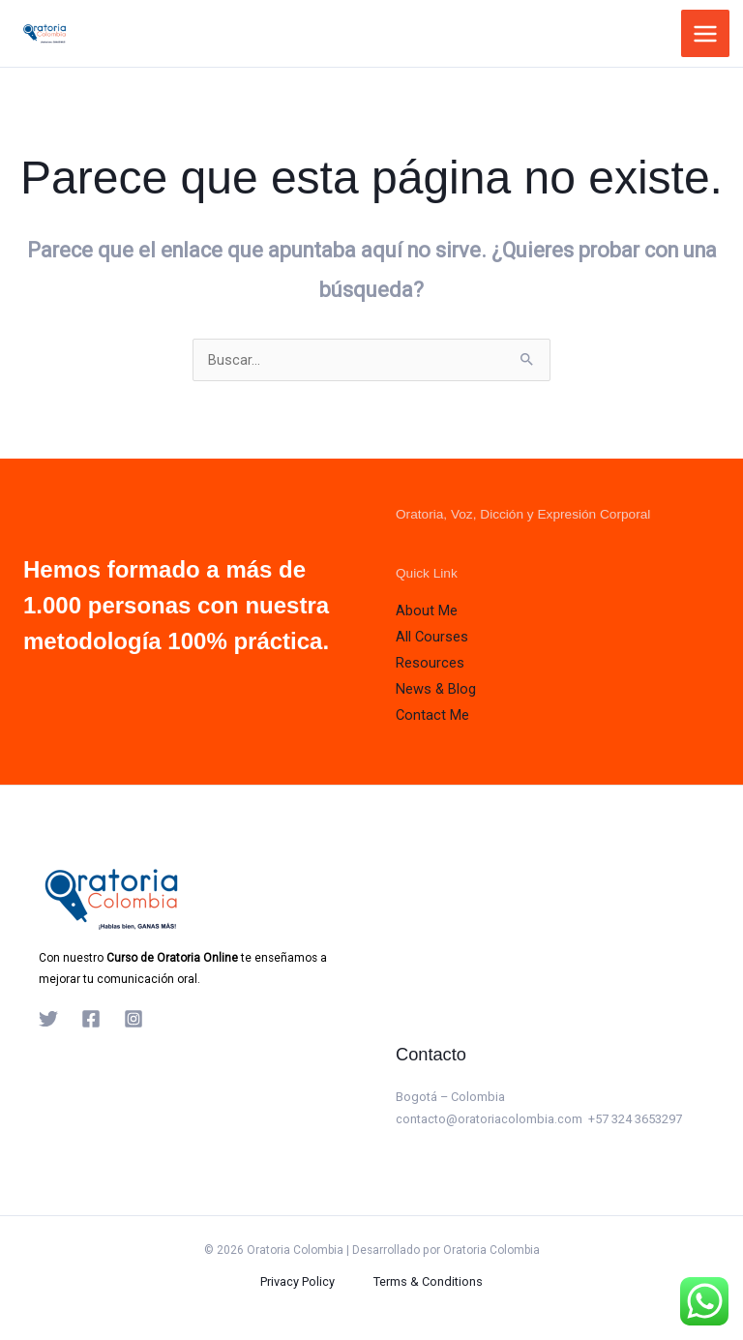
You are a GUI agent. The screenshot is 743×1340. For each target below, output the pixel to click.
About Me (427, 610)
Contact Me (432, 715)
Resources (430, 662)
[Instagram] (133, 1018)
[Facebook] (91, 1018)
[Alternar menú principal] (705, 34)
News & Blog (436, 689)
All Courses (432, 636)
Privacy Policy (297, 1281)
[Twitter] (48, 1018)
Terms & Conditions (428, 1281)
